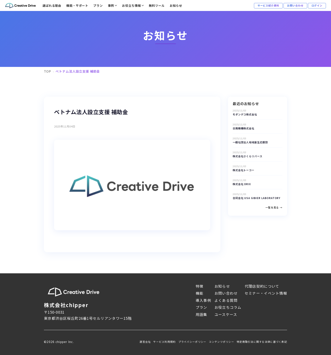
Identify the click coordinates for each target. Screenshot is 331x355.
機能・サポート (77, 5)
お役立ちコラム (227, 307)
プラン (98, 5)
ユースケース (225, 314)
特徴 (199, 286)
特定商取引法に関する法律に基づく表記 (262, 341)
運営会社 (145, 341)
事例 (111, 5)
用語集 (201, 314)
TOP (47, 71)
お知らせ (176, 5)
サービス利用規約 (164, 341)
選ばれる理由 (51, 5)
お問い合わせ (226, 293)
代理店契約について (262, 286)
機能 (199, 293)
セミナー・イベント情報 (266, 293)
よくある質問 (226, 300)
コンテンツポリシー (221, 341)
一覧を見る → (273, 207)
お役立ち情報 (131, 5)
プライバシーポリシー (192, 341)
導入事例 (203, 300)
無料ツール (156, 5)
